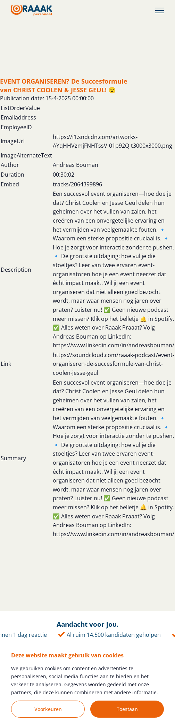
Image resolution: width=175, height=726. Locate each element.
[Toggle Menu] (159, 10)
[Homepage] (31, 10)
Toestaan (127, 709)
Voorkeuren (48, 709)
